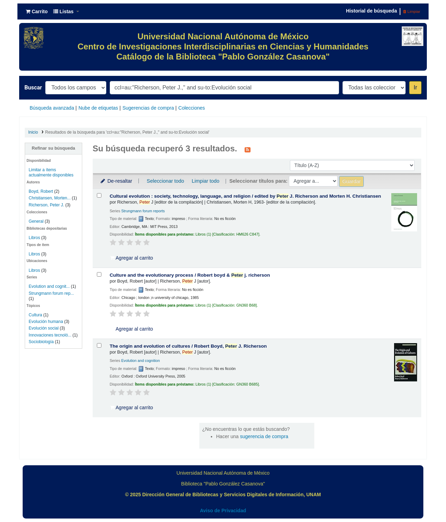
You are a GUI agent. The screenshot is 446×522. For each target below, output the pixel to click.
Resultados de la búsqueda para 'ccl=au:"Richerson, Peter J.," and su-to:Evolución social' (127, 132)
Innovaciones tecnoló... (50, 335)
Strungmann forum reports (143, 211)
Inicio (33, 132)
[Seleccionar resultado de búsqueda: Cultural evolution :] (99, 195)
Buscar (33, 87)
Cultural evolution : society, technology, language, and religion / (245, 196)
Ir (415, 87)
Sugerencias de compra (148, 108)
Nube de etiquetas (98, 108)
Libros (34, 237)
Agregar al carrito (131, 258)
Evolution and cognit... (49, 286)
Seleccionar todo (165, 181)
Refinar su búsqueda (53, 148)
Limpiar (411, 11)
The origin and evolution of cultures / (188, 346)
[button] (37, 11)
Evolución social (44, 328)
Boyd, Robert (41, 191)
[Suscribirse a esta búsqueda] (247, 149)
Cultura (35, 315)
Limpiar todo (205, 181)
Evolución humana (46, 321)
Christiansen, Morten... (49, 198)
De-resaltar (116, 181)
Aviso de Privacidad (223, 510)
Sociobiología (41, 341)
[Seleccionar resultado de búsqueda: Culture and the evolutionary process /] (99, 274)
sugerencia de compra (264, 436)
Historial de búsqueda (371, 11)
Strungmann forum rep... (51, 293)
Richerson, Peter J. (46, 205)
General (37, 221)
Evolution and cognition (140, 360)
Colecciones (191, 108)
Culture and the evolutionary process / (190, 275)
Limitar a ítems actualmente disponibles (51, 172)
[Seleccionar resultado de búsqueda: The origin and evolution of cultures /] (99, 345)
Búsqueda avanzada (52, 108)
